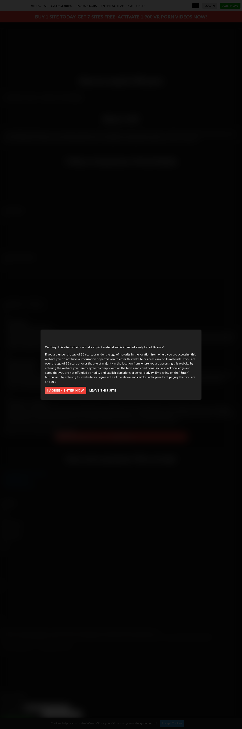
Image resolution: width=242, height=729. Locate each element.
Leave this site (102, 390)
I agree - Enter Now (65, 390)
